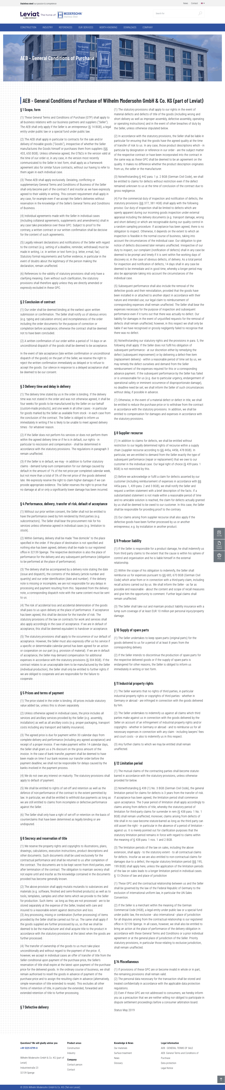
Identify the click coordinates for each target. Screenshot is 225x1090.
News (116, 1058)
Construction (73, 1048)
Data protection (168, 1063)
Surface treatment (123, 1053)
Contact (71, 1069)
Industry (71, 1053)
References (65, 27)
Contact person (74, 1064)
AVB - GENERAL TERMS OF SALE (177, 1048)
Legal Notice (167, 1068)
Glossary (118, 1063)
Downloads (130, 27)
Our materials (120, 1048)
